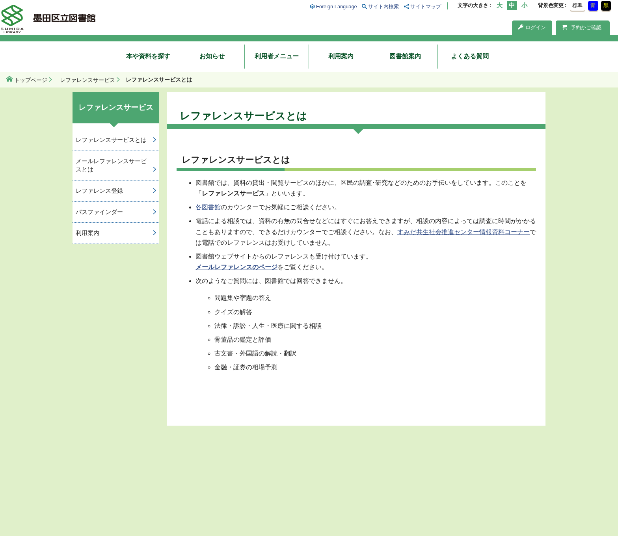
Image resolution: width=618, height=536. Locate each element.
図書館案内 (405, 56)
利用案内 (341, 56)
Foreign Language (336, 6)
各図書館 (208, 207)
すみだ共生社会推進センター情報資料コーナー (463, 232)
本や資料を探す (148, 56)
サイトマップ (425, 6)
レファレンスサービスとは (111, 139)
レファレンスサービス (87, 80)
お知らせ (212, 56)
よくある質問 (470, 56)
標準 (577, 5)
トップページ (30, 80)
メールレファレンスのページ (236, 267)
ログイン (532, 27)
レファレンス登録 (99, 190)
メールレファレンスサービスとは (111, 165)
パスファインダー (99, 211)
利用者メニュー (277, 56)
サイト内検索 (383, 6)
